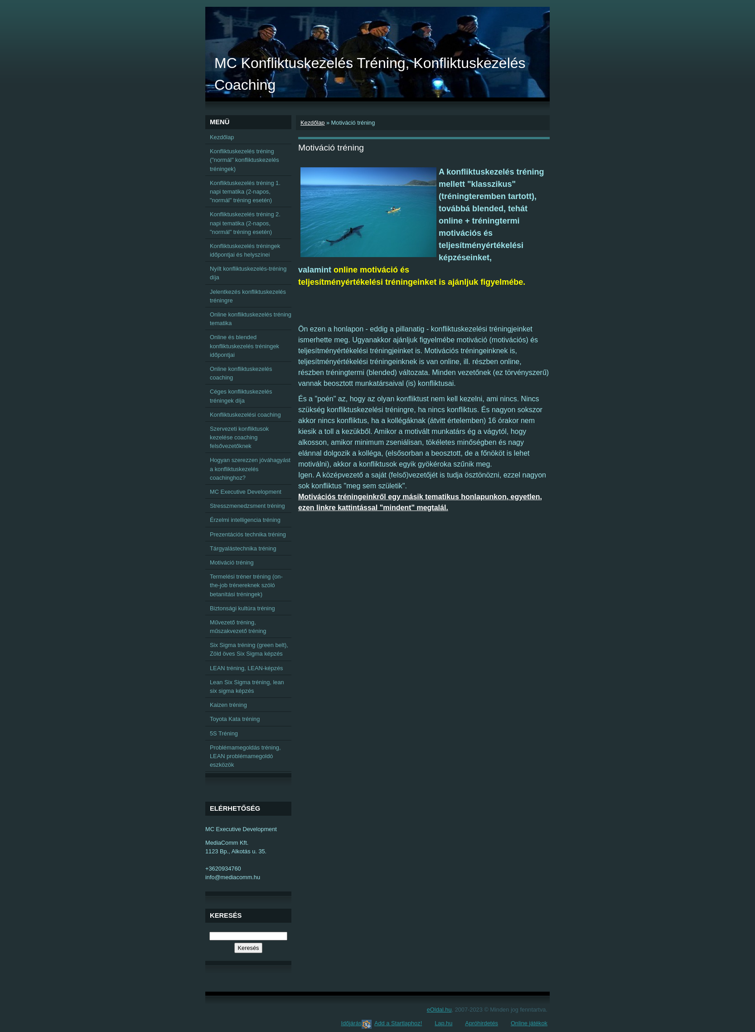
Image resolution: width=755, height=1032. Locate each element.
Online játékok (529, 1023)
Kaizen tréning (228, 704)
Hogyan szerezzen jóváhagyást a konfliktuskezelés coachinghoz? (250, 469)
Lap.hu (443, 1023)
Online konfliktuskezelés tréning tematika (250, 318)
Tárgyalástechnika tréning (243, 548)
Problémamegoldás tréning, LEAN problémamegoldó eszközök (245, 756)
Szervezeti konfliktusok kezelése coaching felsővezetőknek (239, 437)
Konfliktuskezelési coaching (245, 414)
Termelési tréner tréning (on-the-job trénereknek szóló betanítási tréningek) (246, 585)
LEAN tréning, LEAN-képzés (246, 668)
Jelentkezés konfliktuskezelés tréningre (248, 296)
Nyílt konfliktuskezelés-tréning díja (248, 273)
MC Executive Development (245, 491)
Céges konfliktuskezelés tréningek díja (241, 396)
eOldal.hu (439, 1009)
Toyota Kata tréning (235, 719)
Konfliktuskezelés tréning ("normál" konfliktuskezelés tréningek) (244, 160)
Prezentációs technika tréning (248, 534)
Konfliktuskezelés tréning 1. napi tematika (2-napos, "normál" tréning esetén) (245, 192)
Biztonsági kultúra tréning (242, 608)
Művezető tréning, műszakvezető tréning (238, 626)
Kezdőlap (312, 122)
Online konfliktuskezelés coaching (241, 373)
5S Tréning (224, 733)
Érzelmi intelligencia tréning (245, 519)
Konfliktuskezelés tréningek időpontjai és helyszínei (245, 250)
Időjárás (351, 1023)
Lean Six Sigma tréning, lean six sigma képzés (247, 686)
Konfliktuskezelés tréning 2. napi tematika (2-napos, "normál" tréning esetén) (245, 223)
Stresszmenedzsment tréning (247, 505)
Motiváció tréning (232, 562)
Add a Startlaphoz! (398, 1023)
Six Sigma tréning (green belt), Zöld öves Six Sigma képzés (249, 649)
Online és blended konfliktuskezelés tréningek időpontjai (244, 346)
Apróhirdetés (481, 1023)
